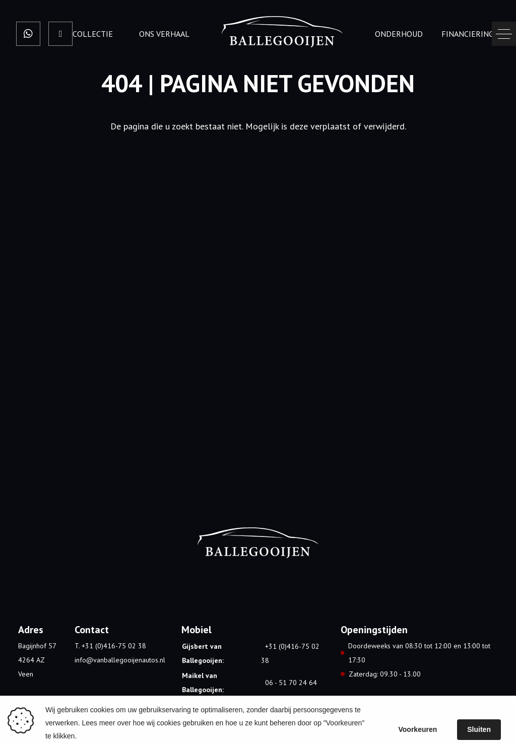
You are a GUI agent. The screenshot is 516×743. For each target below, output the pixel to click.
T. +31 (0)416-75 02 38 (110, 645)
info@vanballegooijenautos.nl (120, 659)
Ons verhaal (164, 34)
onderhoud (399, 34)
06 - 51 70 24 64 (291, 682)
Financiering (467, 34)
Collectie (93, 34)
